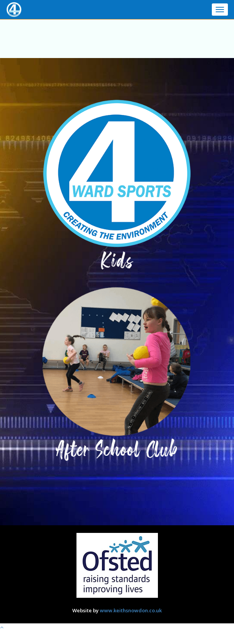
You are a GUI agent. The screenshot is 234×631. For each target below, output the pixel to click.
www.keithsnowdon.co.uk (131, 610)
